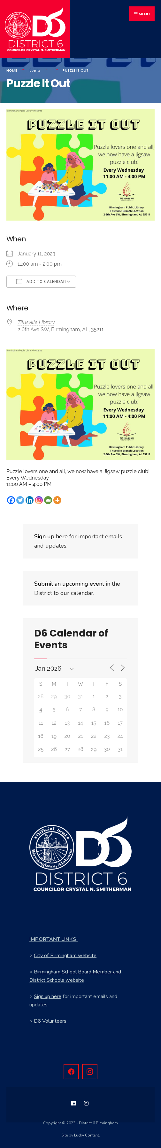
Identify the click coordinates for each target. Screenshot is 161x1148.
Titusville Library (36, 323)
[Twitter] (20, 500)
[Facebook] (11, 500)
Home (11, 70)
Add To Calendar (41, 281)
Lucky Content (86, 1135)
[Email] (48, 500)
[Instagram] (39, 500)
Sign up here (47, 996)
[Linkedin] (30, 500)
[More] (57, 500)
